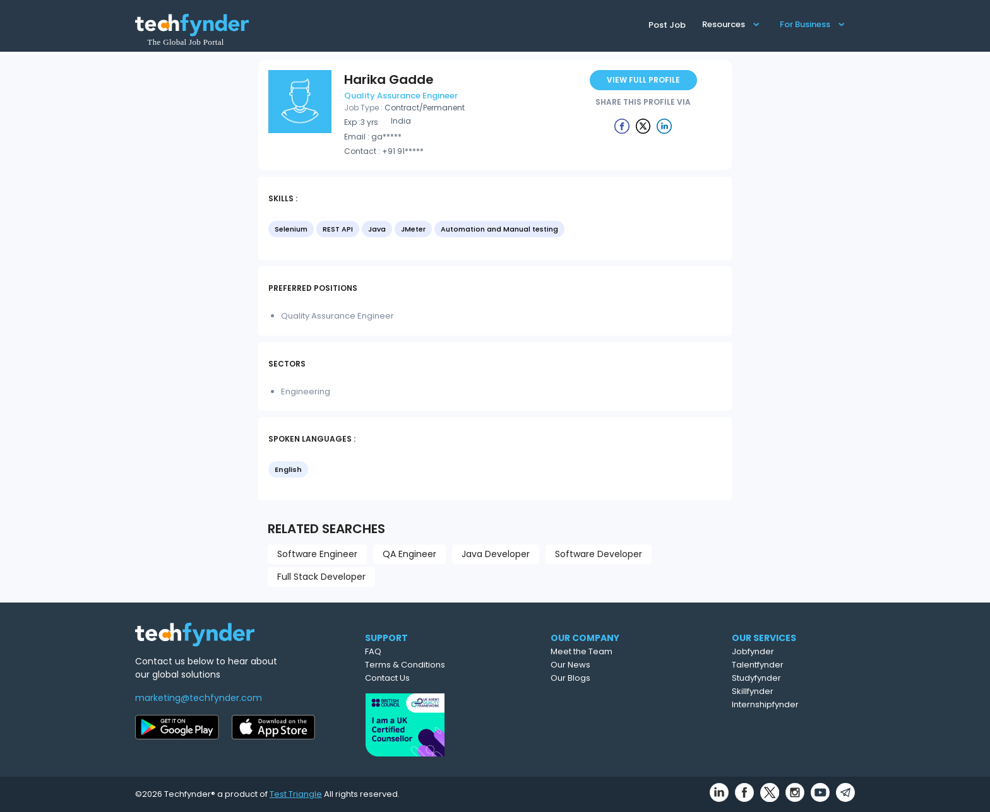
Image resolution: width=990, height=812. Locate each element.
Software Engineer (317, 554)
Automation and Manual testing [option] (499, 229)
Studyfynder (756, 678)
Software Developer (598, 554)
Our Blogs (570, 678)
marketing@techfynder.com (198, 697)
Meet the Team (581, 651)
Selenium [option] (291, 229)
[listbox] (495, 230)
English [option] (288, 469)
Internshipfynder (765, 704)
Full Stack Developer (321, 576)
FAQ (373, 651)
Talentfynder (758, 665)
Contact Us (387, 678)
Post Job (667, 25)
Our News (570, 665)
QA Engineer (409, 554)
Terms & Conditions (405, 665)
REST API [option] (337, 229)
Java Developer (496, 554)
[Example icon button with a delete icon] (621, 125)
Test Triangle (296, 794)
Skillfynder (752, 691)
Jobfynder (753, 651)
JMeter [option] (413, 229)
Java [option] (377, 229)
